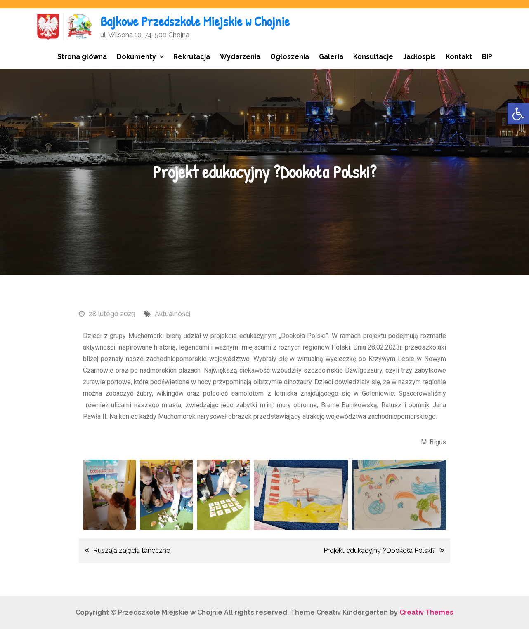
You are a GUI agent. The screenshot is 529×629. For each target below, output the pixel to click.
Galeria (331, 57)
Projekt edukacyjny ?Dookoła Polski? (380, 550)
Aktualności (172, 314)
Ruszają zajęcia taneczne (131, 550)
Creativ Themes (426, 612)
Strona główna (82, 57)
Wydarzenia (240, 57)
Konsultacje (373, 57)
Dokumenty (136, 57)
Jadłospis (419, 57)
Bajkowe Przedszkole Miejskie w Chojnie (195, 21)
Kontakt (459, 57)
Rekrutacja (191, 57)
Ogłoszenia (289, 57)
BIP (487, 57)
